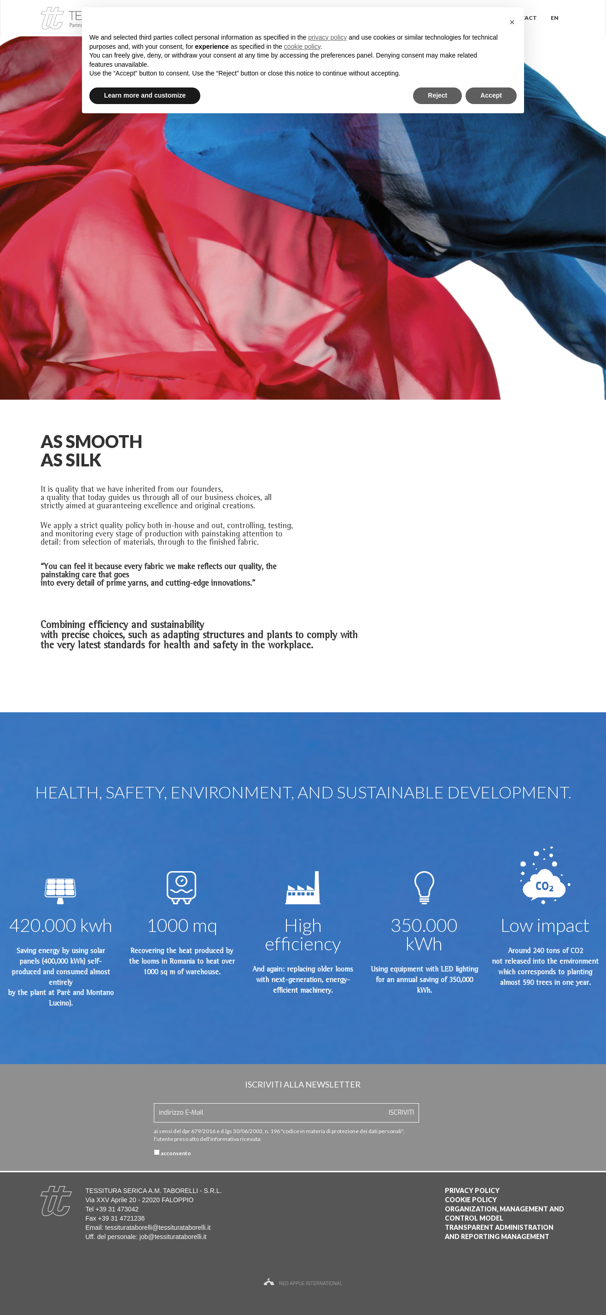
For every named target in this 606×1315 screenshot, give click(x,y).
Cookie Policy (471, 1200)
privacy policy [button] (327, 37)
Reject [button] (437, 95)
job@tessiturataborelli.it (173, 1236)
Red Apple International (303, 1283)
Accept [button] (491, 95)
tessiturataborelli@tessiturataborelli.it (157, 1227)
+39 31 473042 (117, 1209)
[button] (512, 22)
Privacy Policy (472, 1190)
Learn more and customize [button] (145, 95)
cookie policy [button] (302, 46)
